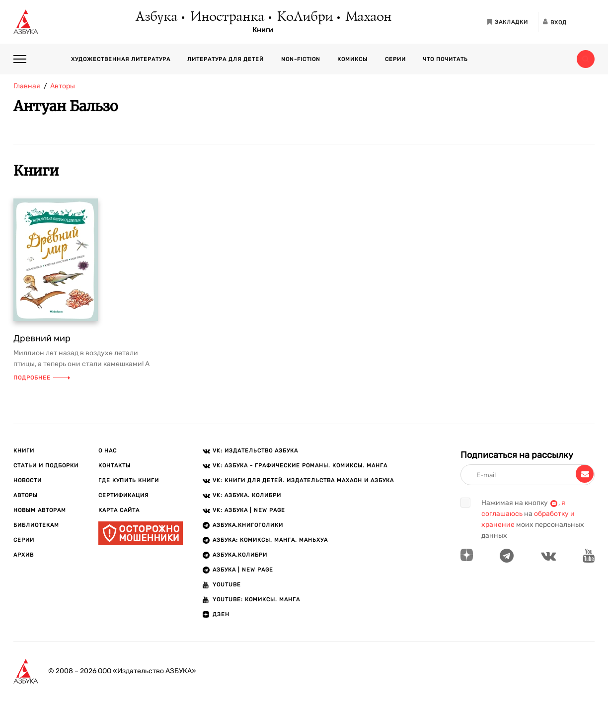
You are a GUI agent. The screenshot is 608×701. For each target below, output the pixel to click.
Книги (262, 30)
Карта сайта (119, 510)
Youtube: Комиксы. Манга (256, 599)
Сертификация (123, 495)
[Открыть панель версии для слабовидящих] (586, 22)
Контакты (114, 465)
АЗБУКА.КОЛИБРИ (240, 555)
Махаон (368, 17)
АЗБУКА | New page (243, 570)
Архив (23, 555)
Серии (395, 59)
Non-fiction (300, 59)
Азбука (156, 17)
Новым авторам (39, 510)
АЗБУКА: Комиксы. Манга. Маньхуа (270, 540)
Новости (27, 480)
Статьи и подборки (45, 465)
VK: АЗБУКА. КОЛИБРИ (247, 495)
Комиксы (352, 59)
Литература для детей (225, 59)
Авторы (25, 495)
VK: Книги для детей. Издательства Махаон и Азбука (303, 480)
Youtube (227, 584)
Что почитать (445, 59)
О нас (107, 450)
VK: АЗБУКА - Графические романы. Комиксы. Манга (300, 465)
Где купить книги (128, 480)
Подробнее (41, 378)
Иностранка (226, 17)
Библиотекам (36, 525)
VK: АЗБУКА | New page (249, 510)
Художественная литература (120, 59)
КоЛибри (304, 17)
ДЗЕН (221, 614)
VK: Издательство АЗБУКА (255, 450)
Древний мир (42, 338)
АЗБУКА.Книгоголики (248, 525)
